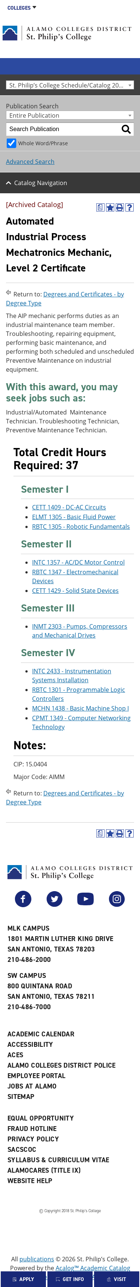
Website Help (29, 1180)
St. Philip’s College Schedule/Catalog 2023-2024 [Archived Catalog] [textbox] (71, 85)
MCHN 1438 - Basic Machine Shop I (80, 708)
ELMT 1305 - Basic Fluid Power (74, 517)
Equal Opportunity (40, 1118)
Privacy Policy (33, 1139)
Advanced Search (30, 162)
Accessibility (30, 1044)
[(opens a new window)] (100, 207)
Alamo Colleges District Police (61, 1065)
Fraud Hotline (32, 1128)
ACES (15, 1055)
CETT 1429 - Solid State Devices (75, 591)
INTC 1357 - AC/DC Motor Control (78, 562)
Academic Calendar (40, 1034)
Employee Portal (36, 1075)
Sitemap (21, 1096)
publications (36, 1259)
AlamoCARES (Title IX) (44, 1170)
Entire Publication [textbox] (34, 115)
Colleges (19, 8)
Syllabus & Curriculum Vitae (58, 1160)
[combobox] (70, 84)
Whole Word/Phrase (43, 143)
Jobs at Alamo (32, 1086)
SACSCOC (22, 1149)
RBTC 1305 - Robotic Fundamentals (81, 526)
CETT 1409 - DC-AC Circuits (69, 507)
